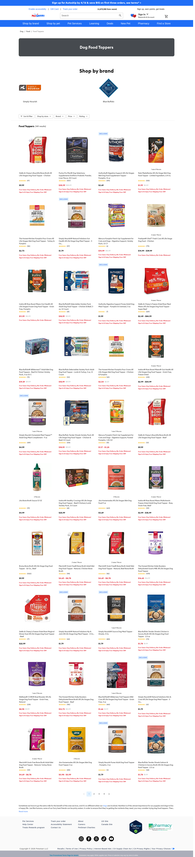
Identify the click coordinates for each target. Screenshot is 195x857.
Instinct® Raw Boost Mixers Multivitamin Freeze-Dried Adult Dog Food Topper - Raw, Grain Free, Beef (155, 501)
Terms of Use (72, 845)
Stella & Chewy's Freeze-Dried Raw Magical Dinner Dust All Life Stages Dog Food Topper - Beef (36, 632)
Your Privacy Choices (163, 845)
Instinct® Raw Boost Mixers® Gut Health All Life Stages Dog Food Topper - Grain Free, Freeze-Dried (155, 370)
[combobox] (91, 15)
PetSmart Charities (86, 824)
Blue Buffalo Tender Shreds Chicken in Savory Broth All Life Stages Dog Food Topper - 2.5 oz (153, 632)
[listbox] (96, 89)
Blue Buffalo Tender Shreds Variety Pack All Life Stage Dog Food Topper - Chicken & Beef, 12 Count (76, 436)
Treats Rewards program (33, 824)
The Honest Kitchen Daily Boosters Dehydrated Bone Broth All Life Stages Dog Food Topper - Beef (76, 698)
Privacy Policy (86, 845)
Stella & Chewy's (83, 101)
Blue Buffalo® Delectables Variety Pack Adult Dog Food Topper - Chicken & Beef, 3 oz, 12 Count (76, 305)
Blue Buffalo (57, 101)
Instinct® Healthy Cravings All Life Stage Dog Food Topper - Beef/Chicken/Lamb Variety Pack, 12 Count (75, 501)
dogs (105, 804)
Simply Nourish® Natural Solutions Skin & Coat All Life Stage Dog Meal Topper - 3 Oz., (154, 698)
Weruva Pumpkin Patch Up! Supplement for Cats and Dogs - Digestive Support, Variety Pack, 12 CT (115, 239)
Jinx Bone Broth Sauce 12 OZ (30, 499)
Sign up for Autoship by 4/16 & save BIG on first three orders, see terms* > (96, 2)
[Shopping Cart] (169, 16)
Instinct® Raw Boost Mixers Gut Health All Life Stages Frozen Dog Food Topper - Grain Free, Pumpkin (36, 305)
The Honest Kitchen (109, 101)
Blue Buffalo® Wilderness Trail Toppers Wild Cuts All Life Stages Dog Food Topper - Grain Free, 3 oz (116, 698)
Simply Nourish (32, 101)
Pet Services (28, 817)
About (80, 817)
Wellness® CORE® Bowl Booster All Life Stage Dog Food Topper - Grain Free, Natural (35, 698)
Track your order (70, 9)
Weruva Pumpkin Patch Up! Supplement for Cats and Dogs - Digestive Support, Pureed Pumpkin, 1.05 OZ (115, 436)
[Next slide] (170, 90)
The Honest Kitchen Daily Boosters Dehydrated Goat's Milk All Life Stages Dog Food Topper (155, 567)
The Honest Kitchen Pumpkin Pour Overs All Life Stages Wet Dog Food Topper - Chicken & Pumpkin (115, 370)
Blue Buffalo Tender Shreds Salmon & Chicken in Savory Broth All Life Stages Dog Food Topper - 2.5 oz (155, 763)
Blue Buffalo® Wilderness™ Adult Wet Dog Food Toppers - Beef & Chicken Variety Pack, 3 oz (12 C (36, 370)
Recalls (61, 845)
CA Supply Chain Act (122, 845)
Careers (81, 821)
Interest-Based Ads (102, 845)
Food (28, 31)
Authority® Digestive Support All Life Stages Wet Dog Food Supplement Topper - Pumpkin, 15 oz (116, 174)
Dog (21, 31)
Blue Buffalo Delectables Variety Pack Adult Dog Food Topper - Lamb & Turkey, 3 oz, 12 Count (76, 370)
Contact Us (56, 824)
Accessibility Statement (61, 821)
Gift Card (54, 9)
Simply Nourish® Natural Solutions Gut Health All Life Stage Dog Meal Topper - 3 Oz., (75, 239)
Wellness (161, 101)
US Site (104, 817)
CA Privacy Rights (142, 845)
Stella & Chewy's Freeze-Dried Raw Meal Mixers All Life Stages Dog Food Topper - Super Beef (154, 305)
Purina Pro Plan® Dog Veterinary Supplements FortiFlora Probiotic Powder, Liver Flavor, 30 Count (75, 174)
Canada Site (107, 821)
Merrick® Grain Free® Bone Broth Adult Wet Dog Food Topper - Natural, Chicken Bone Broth (76, 567)
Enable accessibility (37, 9)
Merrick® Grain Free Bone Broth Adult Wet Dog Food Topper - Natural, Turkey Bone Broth (36, 763)
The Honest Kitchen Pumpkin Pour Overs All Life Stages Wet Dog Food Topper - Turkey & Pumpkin (36, 239)
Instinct (135, 101)
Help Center (27, 821)
